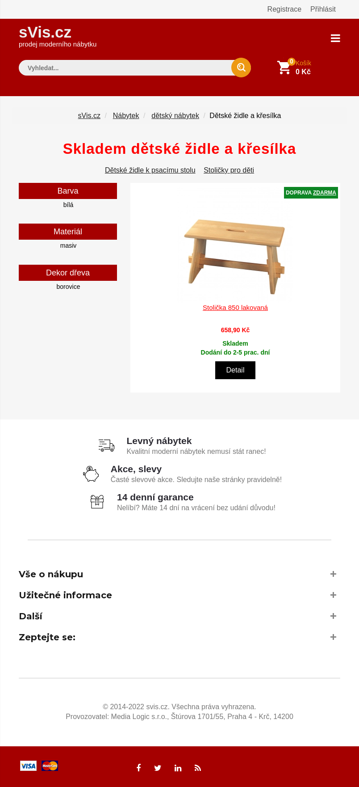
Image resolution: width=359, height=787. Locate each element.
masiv (68, 245)
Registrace (284, 9)
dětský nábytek (175, 115)
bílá (68, 204)
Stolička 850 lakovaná (235, 307)
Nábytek (126, 115)
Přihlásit (323, 9)
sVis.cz (57, 35)
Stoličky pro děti (229, 170)
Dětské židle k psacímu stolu (150, 170)
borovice (68, 286)
